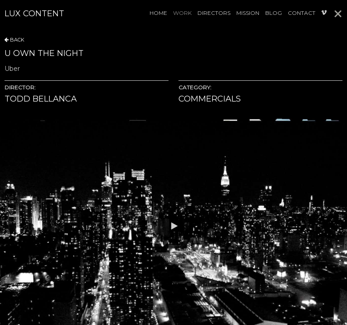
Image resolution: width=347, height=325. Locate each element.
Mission (247, 12)
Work (182, 12)
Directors (213, 12)
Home (158, 12)
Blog (273, 12)
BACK (14, 40)
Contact (301, 12)
